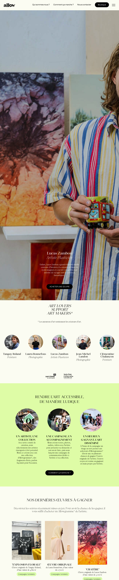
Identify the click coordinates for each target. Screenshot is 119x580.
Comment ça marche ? (59, 473)
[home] (9, 5)
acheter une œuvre (60, 286)
